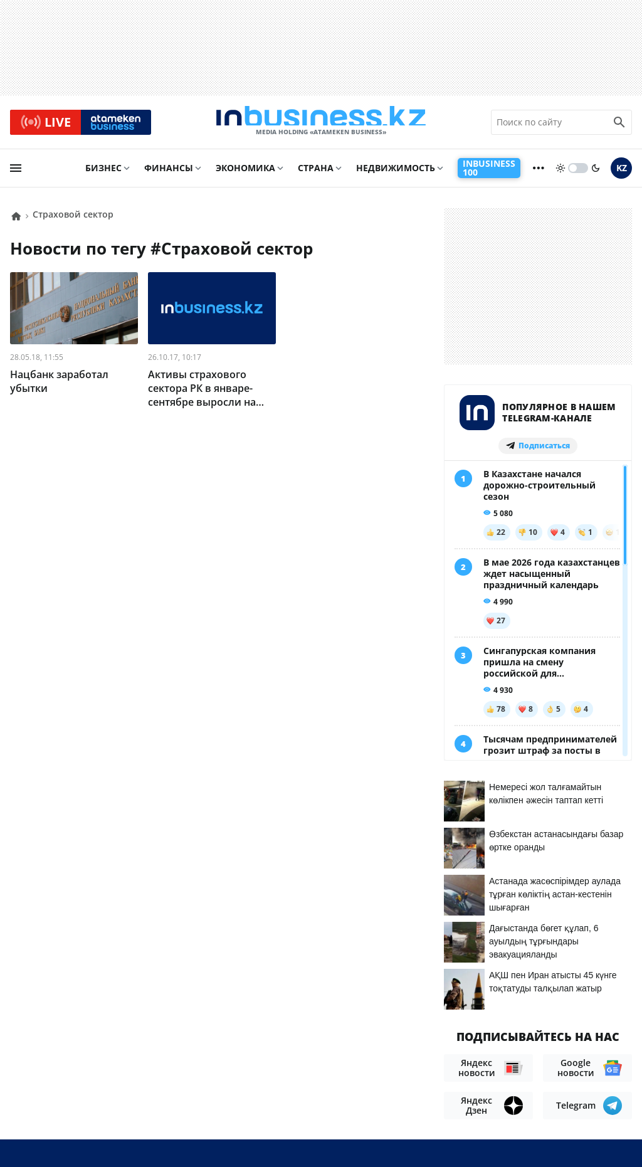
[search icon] (619, 124)
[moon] (596, 174)
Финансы (168, 173)
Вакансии (36, 1100)
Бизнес (103, 173)
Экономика (245, 173)
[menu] (15, 174)
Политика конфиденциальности (310, 1136)
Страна (316, 173)
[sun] (560, 174)
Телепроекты (196, 1081)
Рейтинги (97, 1100)
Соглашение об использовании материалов (515, 1058)
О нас (24, 1081)
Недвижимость (395, 173)
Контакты (73, 1081)
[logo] (321, 124)
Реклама (131, 1081)
